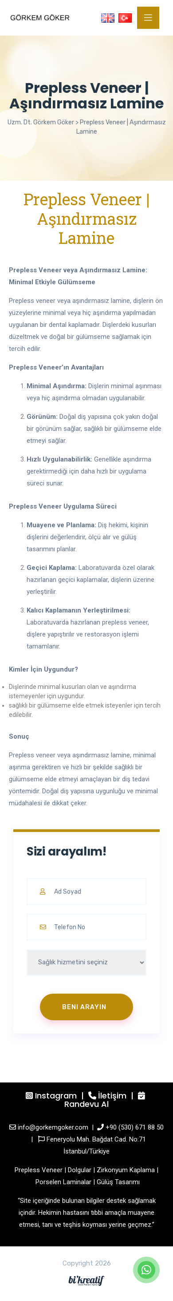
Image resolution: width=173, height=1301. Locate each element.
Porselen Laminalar (63, 1182)
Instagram (56, 1095)
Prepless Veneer (39, 1170)
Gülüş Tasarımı (118, 1182)
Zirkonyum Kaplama (126, 1170)
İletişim (112, 1095)
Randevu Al (86, 1104)
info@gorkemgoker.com (53, 1127)
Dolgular (79, 1170)
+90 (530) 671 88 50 (135, 1127)
